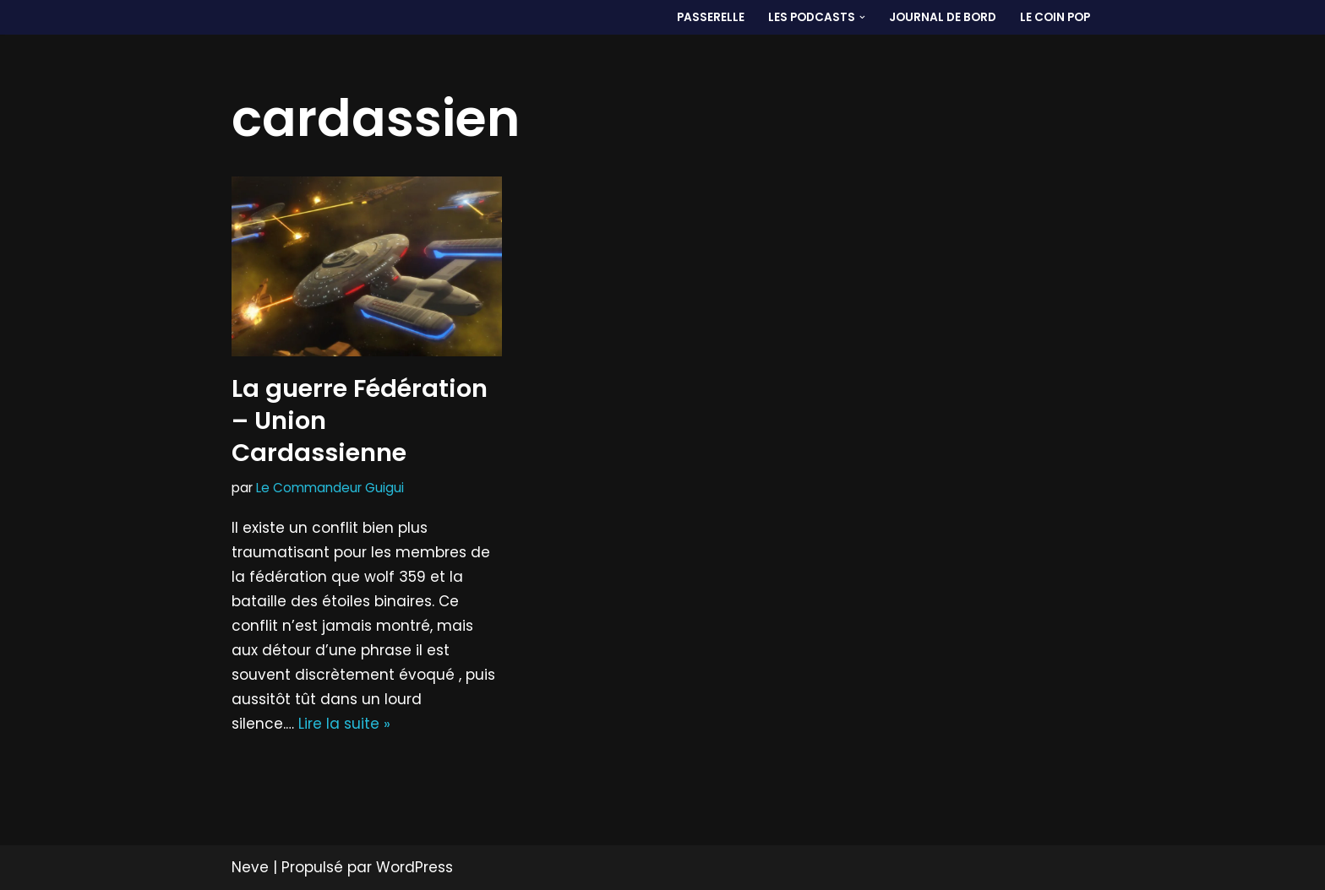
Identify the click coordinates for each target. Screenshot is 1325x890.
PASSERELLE (710, 17)
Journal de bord (942, 17)
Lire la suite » (344, 724)
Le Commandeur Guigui (330, 488)
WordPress (414, 867)
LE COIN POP (1055, 17)
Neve (250, 867)
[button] (862, 17)
